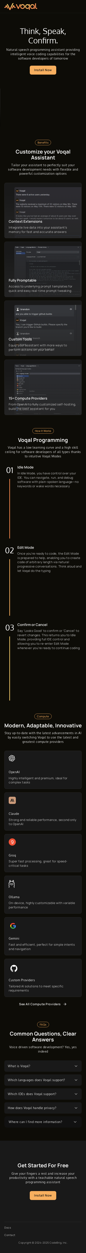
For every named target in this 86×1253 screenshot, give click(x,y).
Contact (9, 1235)
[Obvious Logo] (20, 6)
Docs (7, 1227)
